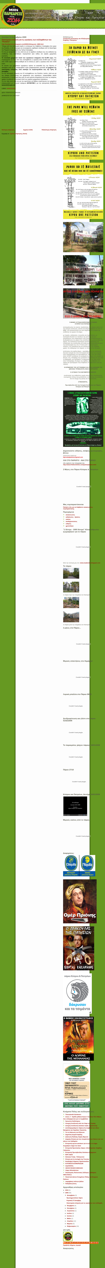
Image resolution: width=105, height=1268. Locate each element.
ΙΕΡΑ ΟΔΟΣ (69, 1154)
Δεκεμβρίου (71, 1195)
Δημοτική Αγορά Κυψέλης (73, 1134)
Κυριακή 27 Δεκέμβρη (74, 1200)
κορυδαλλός (69, 1166)
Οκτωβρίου (71, 1208)
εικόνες (68, 519)
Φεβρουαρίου (71, 1226)
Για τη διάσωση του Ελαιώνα (74, 1132)
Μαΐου (69, 1218)
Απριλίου (70, 1221)
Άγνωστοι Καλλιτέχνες (72, 1121)
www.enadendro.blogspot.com (90, 563)
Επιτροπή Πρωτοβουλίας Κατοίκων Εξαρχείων (80, 1152)
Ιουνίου (69, 1216)
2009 (67, 1193)
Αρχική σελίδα (28, 130)
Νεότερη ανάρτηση (8, 130)
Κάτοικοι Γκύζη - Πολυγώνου (74, 1157)
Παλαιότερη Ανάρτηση (49, 130)
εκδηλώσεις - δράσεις (73, 517)
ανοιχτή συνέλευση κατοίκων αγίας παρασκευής (81, 1125)
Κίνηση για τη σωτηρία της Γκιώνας (77, 1159)
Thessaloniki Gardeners (73, 1114)
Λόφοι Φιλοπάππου (72, 1170)
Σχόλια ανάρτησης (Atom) (18, 133)
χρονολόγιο (70, 526)
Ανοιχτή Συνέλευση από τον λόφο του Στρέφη (80, 1123)
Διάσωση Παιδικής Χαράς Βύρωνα (76, 1137)
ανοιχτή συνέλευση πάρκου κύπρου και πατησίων (81, 1242)
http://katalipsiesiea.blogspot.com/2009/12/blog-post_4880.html (23, 44)
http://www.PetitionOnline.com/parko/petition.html (79, 464)
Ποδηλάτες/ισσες (71, 1183)
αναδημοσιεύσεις (71, 521)
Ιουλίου (69, 1213)
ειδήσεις (68, 523)
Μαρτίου (70, 1223)
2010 (67, 1190)
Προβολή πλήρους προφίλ (72, 1245)
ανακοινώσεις (11, 88)
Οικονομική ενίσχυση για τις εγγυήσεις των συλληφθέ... (85, 1203)
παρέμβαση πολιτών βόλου (74, 1181)
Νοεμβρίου (70, 1205)
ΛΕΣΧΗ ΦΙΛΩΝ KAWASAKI (74, 1168)
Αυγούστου (71, 1211)
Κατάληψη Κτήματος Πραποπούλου (77, 1161)
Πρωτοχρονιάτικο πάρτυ (75, 1198)
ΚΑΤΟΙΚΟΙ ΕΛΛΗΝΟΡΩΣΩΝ (74, 1163)
